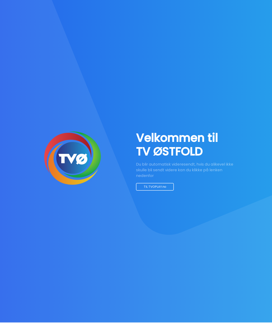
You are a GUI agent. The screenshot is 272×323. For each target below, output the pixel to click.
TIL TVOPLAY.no (155, 187)
